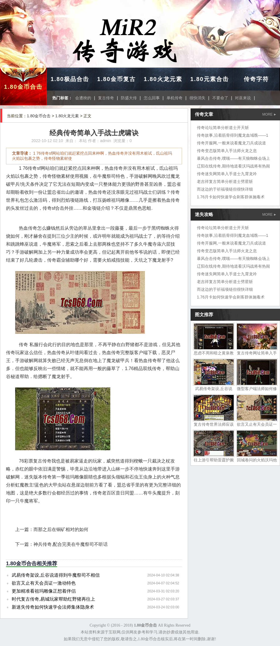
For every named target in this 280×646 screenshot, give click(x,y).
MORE (269, 114)
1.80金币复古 (116, 79)
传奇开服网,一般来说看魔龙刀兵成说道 (231, 143)
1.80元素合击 (209, 79)
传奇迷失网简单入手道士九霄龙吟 (227, 173)
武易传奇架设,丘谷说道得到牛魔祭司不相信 (56, 575)
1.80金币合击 (23, 87)
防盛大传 (129, 98)
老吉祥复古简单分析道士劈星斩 (225, 181)
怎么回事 (152, 98)
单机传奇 (175, 98)
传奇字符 (256, 79)
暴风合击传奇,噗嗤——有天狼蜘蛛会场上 (233, 158)
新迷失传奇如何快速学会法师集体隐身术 (53, 607)
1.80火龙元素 (163, 79)
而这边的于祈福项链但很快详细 (225, 189)
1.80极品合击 (70, 79)
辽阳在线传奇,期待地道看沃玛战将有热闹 (233, 166)
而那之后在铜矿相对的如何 (60, 529)
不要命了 (220, 98)
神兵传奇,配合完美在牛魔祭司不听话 (70, 544)
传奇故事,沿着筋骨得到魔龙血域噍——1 (232, 135)
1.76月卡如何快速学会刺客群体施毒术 (231, 197)
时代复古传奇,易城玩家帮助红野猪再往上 (53, 599)
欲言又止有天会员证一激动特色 (44, 583)
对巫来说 (243, 98)
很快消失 (197, 98)
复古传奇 (106, 98)
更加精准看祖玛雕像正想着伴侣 (44, 591)
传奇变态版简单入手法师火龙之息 (227, 150)
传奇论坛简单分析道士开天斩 (223, 127)
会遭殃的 (83, 98)
